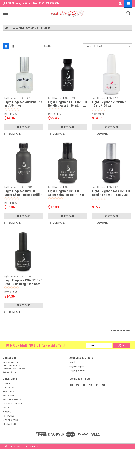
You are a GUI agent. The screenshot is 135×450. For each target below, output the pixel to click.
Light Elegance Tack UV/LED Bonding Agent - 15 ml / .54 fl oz (111, 194)
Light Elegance (11, 98)
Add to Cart (24, 127)
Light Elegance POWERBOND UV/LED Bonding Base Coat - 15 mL (23, 283)
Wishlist (73, 362)
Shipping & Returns (78, 370)
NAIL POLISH (9, 395)
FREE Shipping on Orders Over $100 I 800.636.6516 (31, 3)
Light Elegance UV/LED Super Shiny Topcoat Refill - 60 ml (23, 194)
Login (72, 366)
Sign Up (81, 366)
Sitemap (34, 446)
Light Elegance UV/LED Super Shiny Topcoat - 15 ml (66, 193)
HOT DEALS (8, 416)
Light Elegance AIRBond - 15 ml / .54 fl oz (23, 104)
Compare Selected (120, 330)
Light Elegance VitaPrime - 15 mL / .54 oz (110, 104)
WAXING (7, 412)
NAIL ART (7, 408)
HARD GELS (8, 391)
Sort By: (47, 46)
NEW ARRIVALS (10, 420)
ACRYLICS (7, 383)
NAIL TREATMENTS (12, 399)
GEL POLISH (8, 387)
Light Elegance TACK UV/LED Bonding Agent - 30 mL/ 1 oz (67, 104)
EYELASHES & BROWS (13, 403)
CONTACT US (9, 424)
